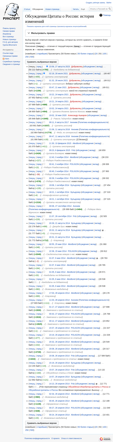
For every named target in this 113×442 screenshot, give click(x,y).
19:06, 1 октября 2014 (59, 185)
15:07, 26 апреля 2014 (59, 370)
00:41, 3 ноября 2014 (59, 164)
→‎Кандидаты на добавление (65, 70)
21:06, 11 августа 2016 (59, 129)
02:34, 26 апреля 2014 (59, 394)
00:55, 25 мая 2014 (58, 244)
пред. (39, 66)
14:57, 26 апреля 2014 (59, 377)
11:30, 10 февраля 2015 (60, 143)
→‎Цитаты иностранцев (55, 77)
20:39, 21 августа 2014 (59, 223)
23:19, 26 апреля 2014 (59, 335)
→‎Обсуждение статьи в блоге (59, 373)
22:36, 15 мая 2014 (58, 251)
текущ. (32, 73)
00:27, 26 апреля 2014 (59, 408)
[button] (68, 33)
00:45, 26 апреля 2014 (59, 401)
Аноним (73, 122)
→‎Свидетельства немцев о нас (59, 254)
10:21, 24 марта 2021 (59, 101)
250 (26, 57)
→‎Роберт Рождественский (57, 160)
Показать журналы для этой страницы (42, 26)
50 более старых (85, 54)
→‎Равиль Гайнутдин (61, 118)
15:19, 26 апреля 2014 (59, 363)
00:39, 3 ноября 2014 (59, 178)
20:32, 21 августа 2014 (59, 230)
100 (104, 54)
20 (96, 54)
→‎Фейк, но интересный (66, 132)
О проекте (55, 438)
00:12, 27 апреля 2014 (59, 321)
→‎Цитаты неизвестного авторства (62, 202)
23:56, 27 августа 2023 (59, 66)
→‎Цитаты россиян (61, 97)
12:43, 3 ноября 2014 (59, 157)
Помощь (107, 15)
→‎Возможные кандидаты (55, 289)
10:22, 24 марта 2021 (59, 94)
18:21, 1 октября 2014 (59, 192)
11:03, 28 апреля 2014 (59, 300)
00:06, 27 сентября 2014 (60, 206)
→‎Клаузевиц (54, 233)
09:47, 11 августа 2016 (59, 136)
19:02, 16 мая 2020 (58, 115)
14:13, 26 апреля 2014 (59, 384)
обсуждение (89, 66)
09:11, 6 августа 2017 (59, 122)
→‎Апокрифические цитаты (54, 195)
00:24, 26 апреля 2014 (59, 415)
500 (31, 57)
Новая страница (52, 9)
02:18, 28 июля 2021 (58, 73)
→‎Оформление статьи (55, 404)
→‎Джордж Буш (58, 226)
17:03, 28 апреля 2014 (59, 293)
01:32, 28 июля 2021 (58, 80)
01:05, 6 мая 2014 (57, 272)
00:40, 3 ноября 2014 (59, 171)
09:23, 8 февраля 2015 (59, 150)
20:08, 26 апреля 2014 (59, 349)
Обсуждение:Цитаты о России (43, 390)
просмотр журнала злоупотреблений (72, 26)
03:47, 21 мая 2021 (58, 87)
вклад (99, 66)
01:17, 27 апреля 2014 (59, 307)
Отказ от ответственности (71, 438)
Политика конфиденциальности (93, 122)
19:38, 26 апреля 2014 (59, 356)
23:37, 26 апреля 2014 (59, 328)
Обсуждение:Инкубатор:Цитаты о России (88, 387)
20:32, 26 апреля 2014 (59, 342)
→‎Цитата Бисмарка (54, 153)
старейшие (42, 54)
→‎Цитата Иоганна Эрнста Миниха (68, 111)
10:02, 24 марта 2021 (59, 108)
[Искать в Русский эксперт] (100, 9)
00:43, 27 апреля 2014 (59, 314)
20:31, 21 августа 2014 (59, 237)
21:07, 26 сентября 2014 (60, 216)
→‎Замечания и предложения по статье (63, 310)
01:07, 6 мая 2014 (57, 258)
